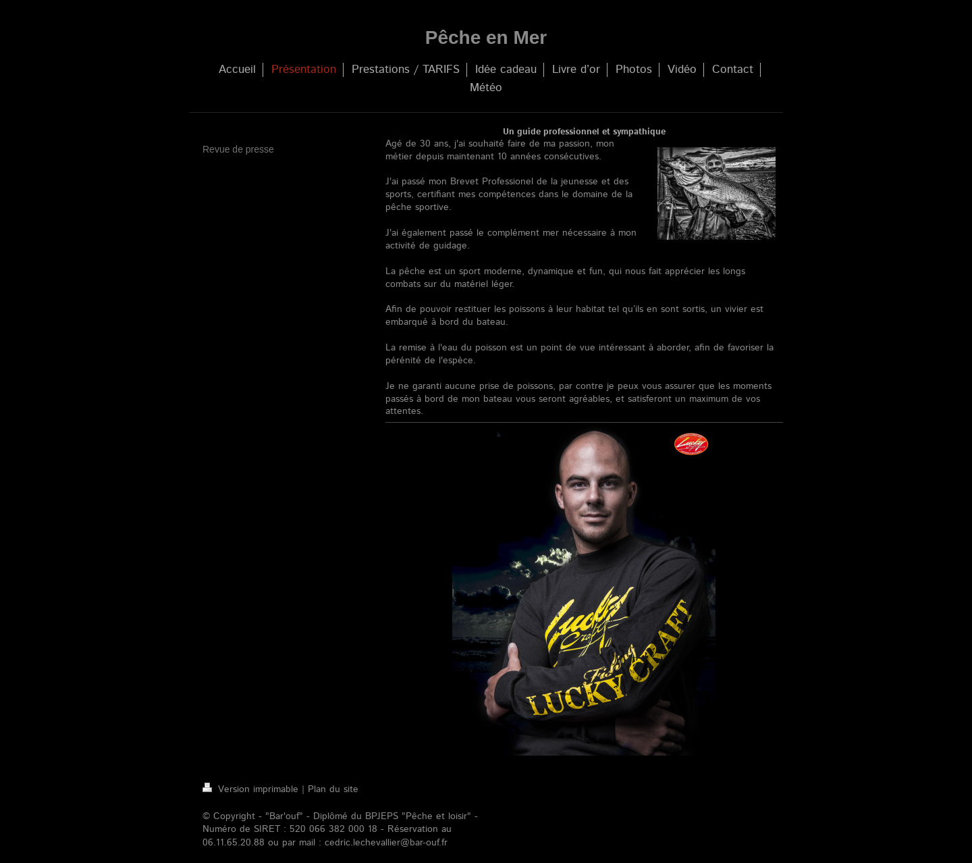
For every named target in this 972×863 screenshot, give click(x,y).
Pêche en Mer (486, 37)
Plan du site (333, 789)
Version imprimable (252, 789)
